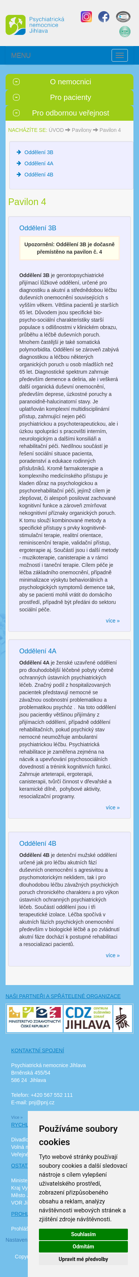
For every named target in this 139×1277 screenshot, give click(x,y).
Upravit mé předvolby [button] (83, 1259)
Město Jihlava (27, 1195)
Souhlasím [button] (83, 1234)
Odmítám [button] (83, 1247)
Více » (17, 1117)
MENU (21, 55)
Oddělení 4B (38, 175)
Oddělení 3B (38, 152)
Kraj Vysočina (27, 1188)
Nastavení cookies (27, 1240)
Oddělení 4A (38, 163)
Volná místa (24, 1147)
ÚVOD (56, 130)
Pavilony (82, 130)
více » (113, 621)
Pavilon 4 (110, 130)
